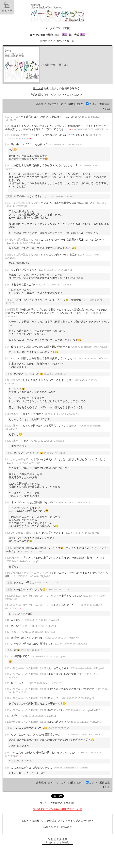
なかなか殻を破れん (22, 459)
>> (108, 108)
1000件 (79, 104)
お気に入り (48, 40)
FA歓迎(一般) (49, 64)
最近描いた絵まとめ (22, 134)
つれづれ (15, 557)
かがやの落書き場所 (41, 34)
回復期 (14, 309)
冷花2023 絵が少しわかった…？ (29, 595)
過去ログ (63, 64)
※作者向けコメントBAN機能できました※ (57, 809)
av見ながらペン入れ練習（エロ (28, 668)
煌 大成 (74, 34)
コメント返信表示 (98, 104)
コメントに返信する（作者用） (57, 803)
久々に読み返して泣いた (24, 202)
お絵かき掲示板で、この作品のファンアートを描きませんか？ (57, 820)
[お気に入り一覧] (65, 40)
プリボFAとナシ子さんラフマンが (30, 572)
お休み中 (15, 380)
